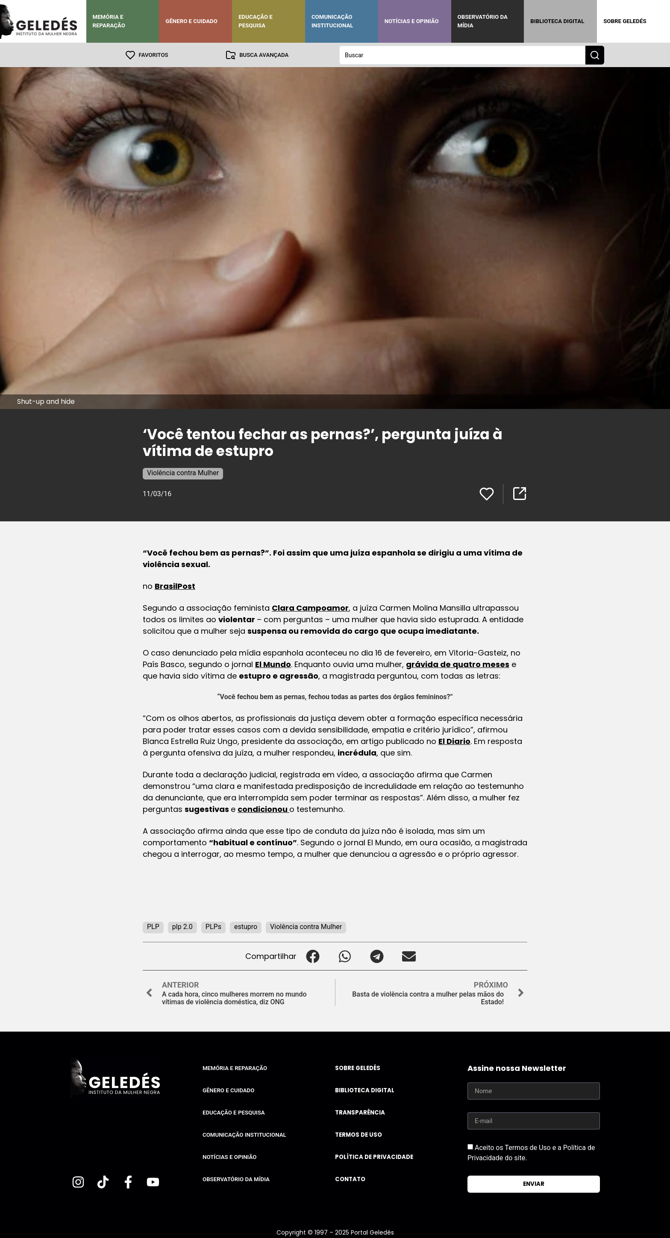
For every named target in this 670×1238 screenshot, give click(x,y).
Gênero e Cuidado (191, 21)
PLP (153, 926)
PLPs (213, 926)
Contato (350, 1179)
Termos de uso (358, 1134)
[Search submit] (594, 54)
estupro (245, 926)
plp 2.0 (182, 926)
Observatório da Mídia (483, 21)
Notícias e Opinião (412, 21)
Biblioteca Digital (557, 21)
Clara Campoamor (310, 607)
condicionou (263, 808)
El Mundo (273, 664)
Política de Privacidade (374, 1157)
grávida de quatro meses (457, 664)
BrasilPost (175, 585)
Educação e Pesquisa (255, 21)
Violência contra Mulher (183, 472)
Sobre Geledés (624, 21)
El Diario (454, 740)
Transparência (360, 1112)
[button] (313, 955)
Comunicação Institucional (332, 21)
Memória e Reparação (109, 21)
